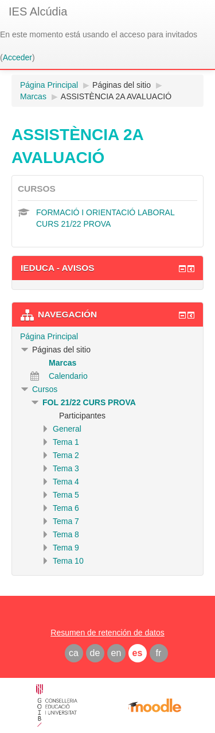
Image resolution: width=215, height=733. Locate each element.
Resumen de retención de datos (107, 632)
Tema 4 (66, 481)
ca (74, 653)
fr (159, 653)
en (116, 653)
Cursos (44, 389)
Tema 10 (68, 560)
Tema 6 (66, 508)
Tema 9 (66, 547)
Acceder (17, 57)
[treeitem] (107, 336)
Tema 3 (66, 468)
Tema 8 (66, 534)
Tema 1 (66, 442)
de (95, 653)
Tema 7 (66, 521)
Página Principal (49, 336)
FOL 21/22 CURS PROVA (89, 402)
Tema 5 (66, 494)
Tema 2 (66, 455)
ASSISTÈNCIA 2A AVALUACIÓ (116, 96)
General (67, 428)
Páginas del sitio (121, 85)
